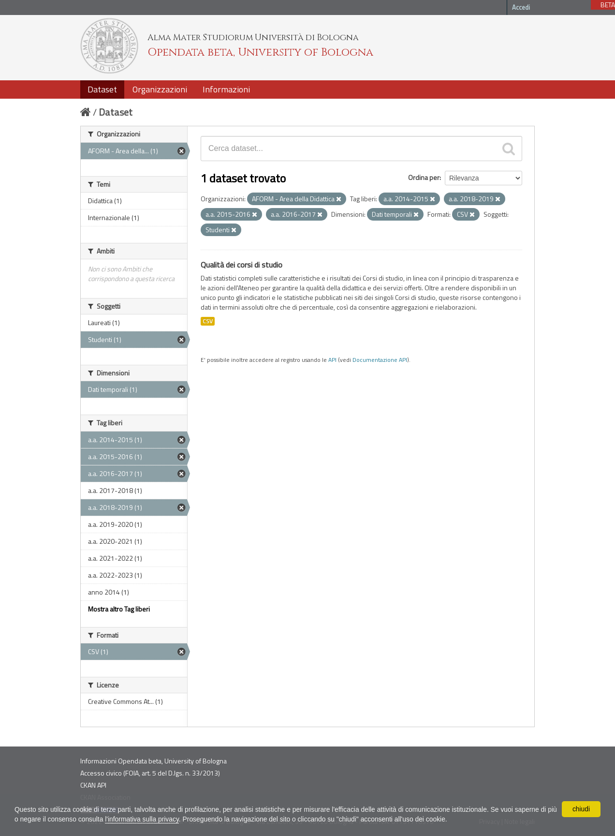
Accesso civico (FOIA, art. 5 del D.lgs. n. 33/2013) (150, 773)
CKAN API (93, 785)
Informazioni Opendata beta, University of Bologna (153, 761)
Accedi (521, 7)
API (332, 360)
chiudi (581, 809)
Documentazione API (379, 360)
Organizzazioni (159, 89)
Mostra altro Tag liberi (119, 609)
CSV (208, 321)
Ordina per (423, 177)
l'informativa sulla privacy (154, 819)
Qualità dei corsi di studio (241, 264)
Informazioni (226, 89)
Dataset (102, 89)
